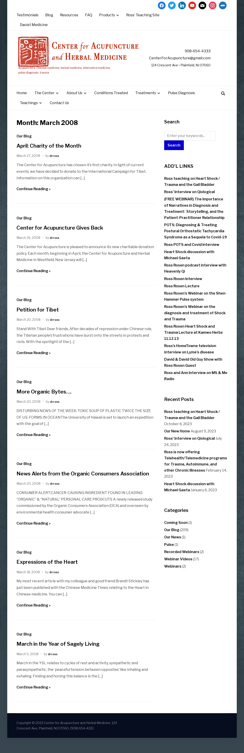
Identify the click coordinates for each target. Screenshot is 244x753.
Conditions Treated (111, 100)
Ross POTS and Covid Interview (191, 251)
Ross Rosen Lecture (181, 293)
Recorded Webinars (181, 559)
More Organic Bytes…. (47, 398)
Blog (49, 15)
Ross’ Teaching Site (142, 15)
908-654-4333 (194, 51)
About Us (74, 100)
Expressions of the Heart (51, 576)
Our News (172, 544)
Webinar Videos (178, 566)
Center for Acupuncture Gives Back (66, 234)
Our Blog (24, 143)
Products (107, 15)
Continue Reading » (34, 196)
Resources (69, 15)
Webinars (172, 573)
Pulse (169, 551)
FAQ (88, 15)
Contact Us (59, 110)
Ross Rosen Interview (183, 286)
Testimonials (27, 15)
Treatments (145, 100)
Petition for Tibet (40, 316)
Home (22, 100)
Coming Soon (176, 530)
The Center (44, 100)
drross (55, 163)
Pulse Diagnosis (181, 100)
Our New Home (177, 438)
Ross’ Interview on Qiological (189, 199)
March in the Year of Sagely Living (64, 658)
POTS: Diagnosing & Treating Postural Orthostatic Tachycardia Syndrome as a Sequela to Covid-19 (195, 238)
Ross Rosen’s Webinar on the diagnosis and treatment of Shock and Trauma (194, 320)
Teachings (29, 110)
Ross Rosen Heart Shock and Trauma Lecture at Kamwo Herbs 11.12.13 (193, 339)
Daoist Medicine (34, 25)
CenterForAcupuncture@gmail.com (183, 58)
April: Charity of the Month (54, 152)
